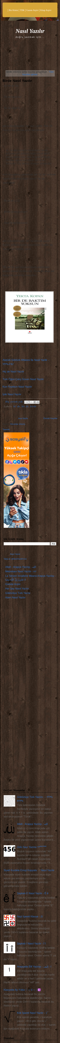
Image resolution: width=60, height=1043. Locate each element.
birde (33, 406)
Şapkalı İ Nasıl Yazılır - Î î (31, 943)
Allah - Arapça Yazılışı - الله (20, 567)
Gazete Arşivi (32, 10)
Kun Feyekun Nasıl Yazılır (17, 386)
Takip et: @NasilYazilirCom (15, 559)
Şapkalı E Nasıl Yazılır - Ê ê (32, 893)
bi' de (16, 406)
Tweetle (6, 429)
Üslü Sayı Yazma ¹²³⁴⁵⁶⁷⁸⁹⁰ (31, 847)
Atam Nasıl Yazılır (15, 597)
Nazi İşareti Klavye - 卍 (30, 916)
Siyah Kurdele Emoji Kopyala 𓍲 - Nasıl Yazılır (29, 870)
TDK (22, 10)
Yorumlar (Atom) (17, 424)
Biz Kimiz (13, 10)
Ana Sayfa (23, 418)
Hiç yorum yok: (14, 401)
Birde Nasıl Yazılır (17, 81)
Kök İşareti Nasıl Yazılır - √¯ (32, 1013)
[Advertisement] (30, 695)
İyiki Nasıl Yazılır (12, 394)
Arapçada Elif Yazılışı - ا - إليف (34, 966)
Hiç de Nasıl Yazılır (13, 371)
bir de (25, 406)
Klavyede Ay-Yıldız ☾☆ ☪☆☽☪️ (22, 989)
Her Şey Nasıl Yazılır (17, 588)
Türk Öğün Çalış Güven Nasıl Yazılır (23, 379)
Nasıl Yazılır (30, 31)
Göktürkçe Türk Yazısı (17, 593)
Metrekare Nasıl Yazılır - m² (20, 571)
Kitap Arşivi (45, 10)
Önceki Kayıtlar (50, 418)
